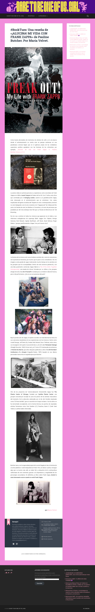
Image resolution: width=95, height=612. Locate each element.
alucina (45, 528)
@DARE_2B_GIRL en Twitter (17, 544)
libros (58, 528)
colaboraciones (52, 528)
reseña (45, 532)
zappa (49, 532)
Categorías (42, 16)
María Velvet (52, 510)
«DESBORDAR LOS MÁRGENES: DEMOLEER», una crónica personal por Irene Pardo (78, 30)
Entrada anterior (47, 536)
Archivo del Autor (13, 544)
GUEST (56, 524)
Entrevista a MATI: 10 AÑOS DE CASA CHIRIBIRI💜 (78, 34)
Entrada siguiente (48, 539)
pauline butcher (52, 530)
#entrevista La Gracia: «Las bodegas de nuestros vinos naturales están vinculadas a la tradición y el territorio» (79, 47)
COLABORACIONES (48, 524)
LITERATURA (46, 525)
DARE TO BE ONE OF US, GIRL (17, 608)
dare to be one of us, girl (15, 16)
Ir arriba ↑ (86, 608)
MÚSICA (53, 525)
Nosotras (31, 16)
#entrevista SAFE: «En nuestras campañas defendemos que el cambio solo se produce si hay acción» (78, 54)
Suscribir (39, 583)
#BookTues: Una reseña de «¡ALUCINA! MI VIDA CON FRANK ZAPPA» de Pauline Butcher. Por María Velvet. (30, 35)
